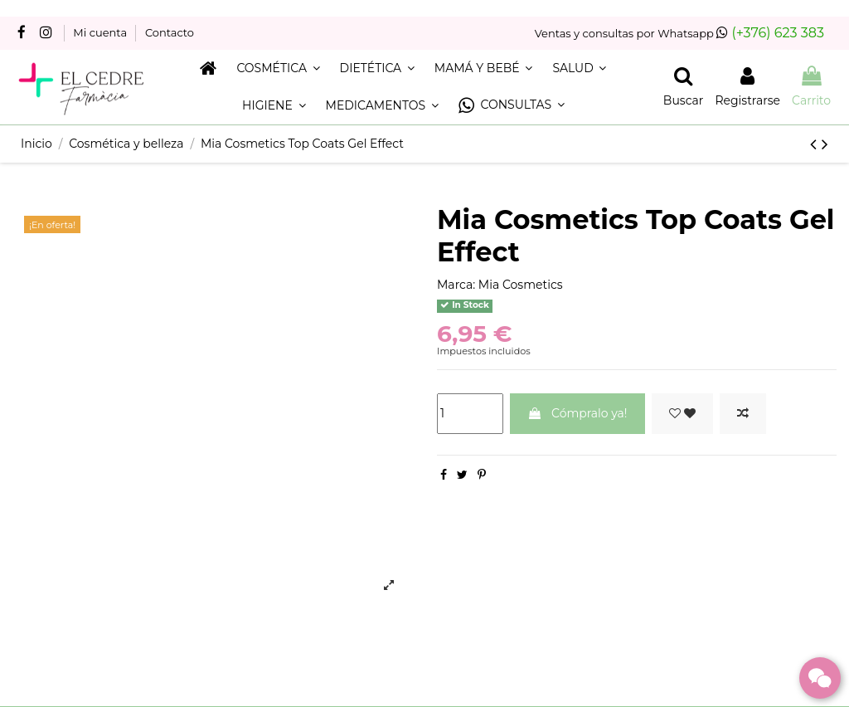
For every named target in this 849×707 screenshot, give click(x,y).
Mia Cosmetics (520, 284)
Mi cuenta (101, 32)
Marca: (456, 284)
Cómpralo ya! (577, 413)
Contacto (169, 32)
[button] (512, 105)
